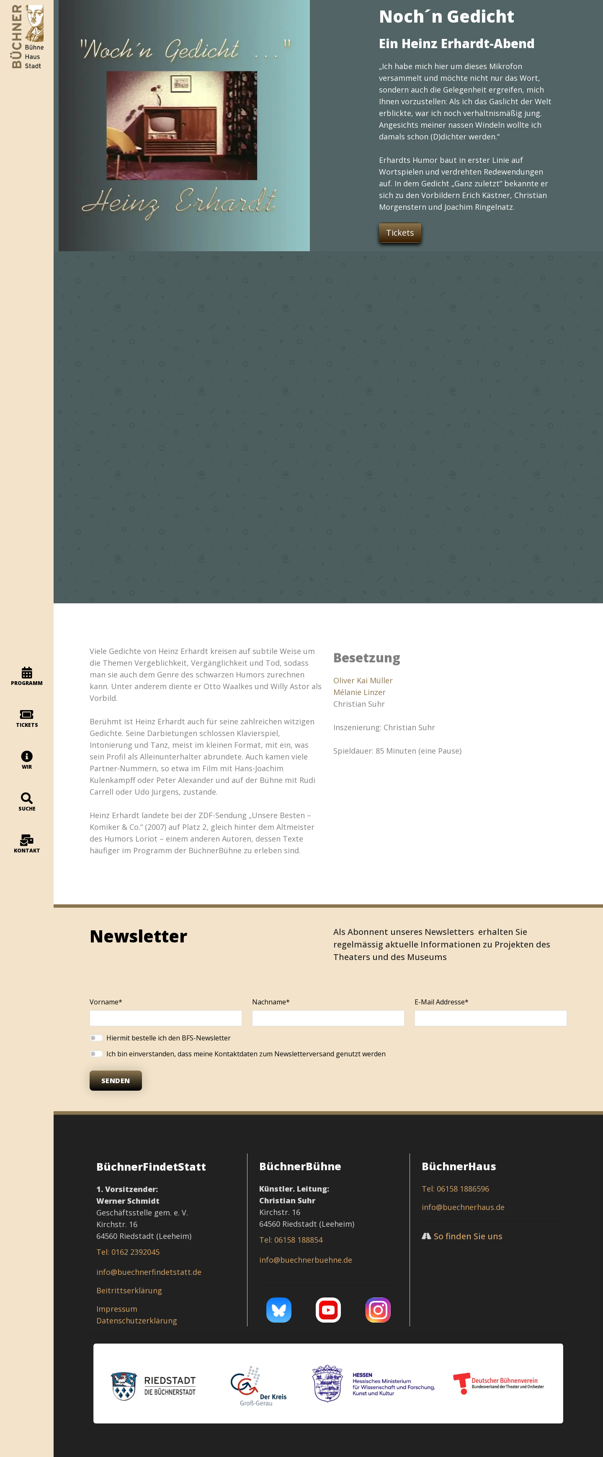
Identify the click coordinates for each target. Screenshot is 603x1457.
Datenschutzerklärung (136, 1320)
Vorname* (106, 1002)
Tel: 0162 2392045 (128, 1252)
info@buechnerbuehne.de (305, 1260)
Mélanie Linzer (359, 692)
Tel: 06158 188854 (290, 1240)
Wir (27, 760)
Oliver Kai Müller (363, 680)
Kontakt (27, 844)
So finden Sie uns (468, 1236)
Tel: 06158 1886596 (455, 1189)
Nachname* (271, 1002)
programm (27, 677)
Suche (27, 802)
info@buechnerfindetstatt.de (148, 1272)
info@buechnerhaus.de (463, 1207)
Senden (115, 1080)
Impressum (116, 1309)
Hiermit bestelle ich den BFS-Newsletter (168, 1038)
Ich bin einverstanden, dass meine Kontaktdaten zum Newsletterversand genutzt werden (246, 1053)
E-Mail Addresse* (442, 1002)
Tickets (27, 718)
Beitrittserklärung (129, 1290)
